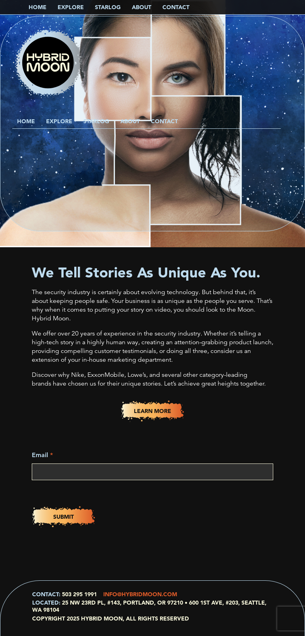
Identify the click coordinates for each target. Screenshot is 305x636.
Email (42, 455)
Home (26, 121)
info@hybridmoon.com (140, 594)
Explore (59, 121)
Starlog (96, 121)
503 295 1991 (79, 594)
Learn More (152, 411)
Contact (164, 121)
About (130, 121)
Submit (63, 516)
